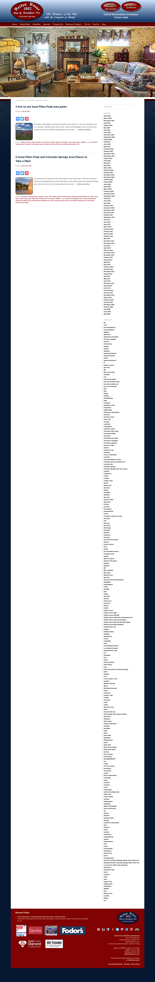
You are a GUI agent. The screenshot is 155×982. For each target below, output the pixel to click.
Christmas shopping (111, 440)
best (105, 389)
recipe (106, 764)
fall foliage (107, 528)
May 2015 (107, 238)
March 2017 (108, 227)
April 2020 (107, 187)
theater (106, 839)
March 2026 (108, 118)
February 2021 (108, 170)
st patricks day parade (111, 822)
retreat (106, 773)
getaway (106, 565)
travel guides (108, 848)
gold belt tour (108, 575)
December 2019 (109, 194)
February (107, 530)
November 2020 (109, 177)
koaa (105, 667)
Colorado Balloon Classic (112, 459)
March (106, 686)
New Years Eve (109, 707)
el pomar (107, 506)
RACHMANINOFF (109, 759)
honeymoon (108, 636)
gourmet (106, 577)
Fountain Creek (40, 142)
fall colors (107, 525)
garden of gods (50, 142)
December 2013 (109, 253)
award (106, 358)
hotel (105, 643)
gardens (106, 563)
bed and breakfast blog (112, 381)
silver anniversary (110, 808)
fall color (107, 523)
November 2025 (109, 120)
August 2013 (108, 260)
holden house (108, 610)
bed (105, 377)
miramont (107, 693)
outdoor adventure (110, 723)
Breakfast (37, 24)
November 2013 (109, 255)
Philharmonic (108, 740)
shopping (107, 804)
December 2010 (109, 295)
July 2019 (107, 198)
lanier (106, 672)
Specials (46, 24)
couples (106, 478)
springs (106, 820)
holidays (107, 634)
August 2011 (108, 286)
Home (14, 24)
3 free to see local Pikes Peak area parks (41, 106)
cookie (106, 476)
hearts (106, 587)
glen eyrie (107, 573)
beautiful (107, 374)
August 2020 (108, 182)
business (107, 414)
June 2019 (107, 201)
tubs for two (108, 853)
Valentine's (107, 867)
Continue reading (85, 129)
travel (106, 846)
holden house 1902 (110, 613)
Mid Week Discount (110, 688)
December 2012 (109, 271)
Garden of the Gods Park (52, 144)
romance (107, 782)
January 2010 (108, 302)
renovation (107, 768)
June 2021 (107, 161)
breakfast (107, 403)
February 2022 (108, 149)
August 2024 (108, 125)
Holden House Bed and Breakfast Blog (117, 622)
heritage (106, 589)
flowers (106, 542)
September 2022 (109, 137)
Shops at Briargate (110, 806)
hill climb (107, 596)
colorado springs (109, 466)
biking (23, 142)
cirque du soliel (109, 445)
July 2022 (107, 142)
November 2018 (109, 210)
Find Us (96, 24)
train (105, 844)
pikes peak (27, 198)
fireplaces (107, 535)
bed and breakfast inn (111, 384)
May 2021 (107, 163)
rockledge (107, 778)
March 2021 (108, 168)
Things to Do (58, 24)
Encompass (108, 509)
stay (105, 825)
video (105, 877)
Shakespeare (108, 801)
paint (105, 731)
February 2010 (108, 300)
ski (105, 811)
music (106, 702)
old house (107, 716)
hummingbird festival (111, 646)
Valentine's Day (109, 870)
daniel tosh (107, 485)
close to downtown (110, 455)
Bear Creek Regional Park (74, 198)
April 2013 (107, 264)
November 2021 (109, 153)
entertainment (108, 511)
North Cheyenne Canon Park (59, 200)
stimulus (107, 827)
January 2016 (108, 234)
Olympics (107, 719)
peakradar (107, 738)
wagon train (108, 881)
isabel (106, 660)
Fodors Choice (109, 544)
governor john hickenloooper (114, 580)
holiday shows (109, 631)
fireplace (107, 532)
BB (105, 370)
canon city (107, 419)
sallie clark (107, 794)
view (105, 879)
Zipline (106, 898)
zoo (105, 900)
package (106, 726)
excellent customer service (113, 516)
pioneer (106, 752)
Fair (105, 521)
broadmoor (107, 407)
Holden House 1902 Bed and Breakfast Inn (76, 196)
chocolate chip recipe (111, 431)
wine (105, 891)
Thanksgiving (108, 837)
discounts (107, 502)
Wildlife (83, 142)
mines (106, 690)
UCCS (106, 856)
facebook (107, 518)
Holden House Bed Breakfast (114, 624)
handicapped (108, 584)
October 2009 (108, 307)
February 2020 (108, 191)
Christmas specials (110, 443)
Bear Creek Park (109, 372)
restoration (107, 771)
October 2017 (108, 215)
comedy (106, 471)
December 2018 (109, 208)
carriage (106, 422)
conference (107, 473)
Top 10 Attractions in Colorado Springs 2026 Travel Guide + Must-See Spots (41, 917)
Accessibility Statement (115, 964)
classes (106, 448)
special (106, 813)
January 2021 (108, 172)
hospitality (107, 641)
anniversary (108, 344)
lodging (106, 674)
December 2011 (109, 283)
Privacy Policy (135, 964)
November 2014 (109, 243)
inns (105, 657)
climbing (107, 452)
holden (106, 608)
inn (105, 653)
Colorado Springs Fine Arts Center (115, 469)
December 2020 (109, 175)
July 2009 (107, 309)
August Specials (109, 356)
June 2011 (107, 288)
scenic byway (108, 796)
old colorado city (109, 712)
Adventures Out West (111, 337)
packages (107, 728)
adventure (24, 196)
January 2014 (108, 250)
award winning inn (110, 360)
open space (72, 142)
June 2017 (107, 222)
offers (106, 709)
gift (105, 568)
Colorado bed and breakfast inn (114, 462)
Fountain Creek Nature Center (34, 144)
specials (106, 815)
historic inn (107, 601)
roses (106, 787)
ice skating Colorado (111, 648)
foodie (106, 549)
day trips (107, 488)
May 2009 (107, 314)
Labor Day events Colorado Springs (116, 669)
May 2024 (107, 128)
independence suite (110, 650)
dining (106, 490)
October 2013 (108, 257)
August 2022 (108, 139)
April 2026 (107, 116)
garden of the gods (62, 142)
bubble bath (108, 410)
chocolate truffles (110, 433)
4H (105, 323)
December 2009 (109, 304)
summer (106, 832)
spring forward (109, 818)
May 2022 (107, 146)
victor (106, 872)
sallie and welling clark (111, 792)
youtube (106, 896)
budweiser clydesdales (112, 412)
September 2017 (109, 217)
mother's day (108, 695)
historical (107, 603)
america (106, 341)
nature (92, 196)
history (106, 605)
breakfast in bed (109, 405)
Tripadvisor (107, 851)
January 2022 (108, 151)
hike (50, 196)
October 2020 (108, 179)
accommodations (110, 327)
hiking (54, 196)
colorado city (108, 464)
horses (106, 639)
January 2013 (108, 269)
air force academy (110, 339)
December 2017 (109, 212)
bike (105, 391)
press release (108, 754)
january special (109, 662)
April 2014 (107, 248)
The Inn (87, 24)
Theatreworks (108, 841)
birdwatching (33, 196)
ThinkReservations (134, 960)
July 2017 (107, 219)
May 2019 (107, 203)
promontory (108, 756)
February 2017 (108, 229)
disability (107, 492)
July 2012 (107, 276)
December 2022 (109, 135)
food (105, 547)
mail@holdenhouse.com (132, 954)
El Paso (106, 504)
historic (59, 196)
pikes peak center (110, 749)
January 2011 (108, 293)
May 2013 (107, 262)
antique (106, 346)
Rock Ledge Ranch (110, 775)
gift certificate (108, 570)
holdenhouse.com (110, 627)
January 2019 (108, 205)
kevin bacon (108, 664)
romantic (107, 785)
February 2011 (108, 290)
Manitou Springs (109, 683)
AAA (105, 325)
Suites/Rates (25, 24)
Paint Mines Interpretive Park (70, 144)
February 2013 (108, 267)
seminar (106, 799)
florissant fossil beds (111, 540)
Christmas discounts (111, 438)
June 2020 (107, 184)
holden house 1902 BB (111, 615)
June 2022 (107, 144)
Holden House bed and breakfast (115, 620)
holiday (106, 629)
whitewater (107, 886)
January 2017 (108, 231)
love (105, 676)
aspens (106, 349)
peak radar (107, 735)
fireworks (107, 537)
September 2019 (109, 196)
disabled (107, 495)
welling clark (108, 884)
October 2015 (108, 236)
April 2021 (107, 165)
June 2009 (107, 311)
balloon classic (109, 365)
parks (78, 142)
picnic (106, 742)
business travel (109, 417)
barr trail (107, 367)
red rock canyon (50, 198)
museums (107, 700)
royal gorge (108, 789)
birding (28, 142)
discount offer (108, 499)
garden (106, 556)
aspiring (106, 351)
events (106, 513)
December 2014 (109, 241)
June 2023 (107, 132)
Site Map (126, 964)
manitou (106, 681)
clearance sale (109, 450)
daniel (106, 483)
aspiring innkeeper (110, 353)
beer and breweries (110, 386)
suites (106, 830)
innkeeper (107, 655)
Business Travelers (73, 24)
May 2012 (107, 279)
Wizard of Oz (108, 893)
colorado (107, 457)
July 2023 (107, 130)
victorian (107, 874)
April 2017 (107, 224)
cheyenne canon (43, 196)
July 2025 (107, 123)
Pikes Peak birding (38, 198)
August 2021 (108, 158)
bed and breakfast (110, 379)
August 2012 (108, 274)
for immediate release (111, 551)
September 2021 (109, 156)
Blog (104, 24)
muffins (106, 697)
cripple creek (108, 481)
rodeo (106, 780)
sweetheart (107, 834)
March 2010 (108, 297)
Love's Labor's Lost (110, 679)
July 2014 (107, 245)
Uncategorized (109, 858)
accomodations (109, 330)
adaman (106, 332)
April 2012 (107, 281)
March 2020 (108, 189)
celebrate (107, 424)
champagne (108, 426)
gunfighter (107, 582)
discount (107, 497)
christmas (107, 436)
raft (105, 761)
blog (32, 142)
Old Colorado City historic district (115, 714)
